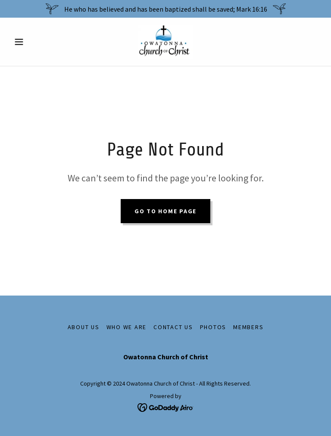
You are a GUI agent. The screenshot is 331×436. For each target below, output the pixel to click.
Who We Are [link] (126, 327)
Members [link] (248, 327)
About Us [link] (84, 327)
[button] (33, 41)
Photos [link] (213, 327)
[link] (165, 42)
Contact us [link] (173, 327)
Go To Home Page (165, 211)
